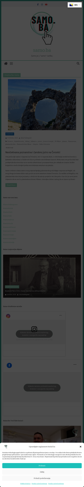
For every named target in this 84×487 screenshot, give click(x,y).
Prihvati (42, 466)
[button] (80, 447)
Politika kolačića (25, 483)
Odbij (42, 472)
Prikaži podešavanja (42, 478)
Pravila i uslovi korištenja (39, 483)
